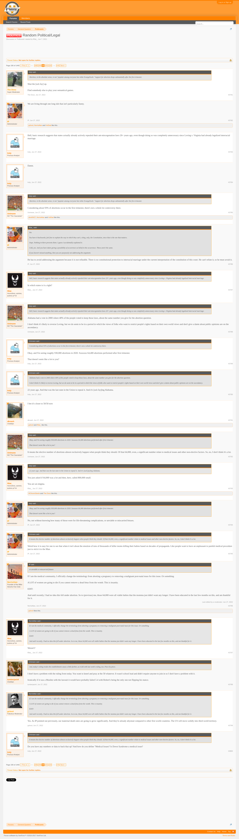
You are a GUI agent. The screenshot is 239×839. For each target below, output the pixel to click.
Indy (9, 153)
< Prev (23, 65)
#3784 (230, 182)
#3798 (230, 684)
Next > (63, 65)
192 (50, 65)
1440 (57, 65)
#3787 (230, 290)
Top (229, 831)
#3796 (230, 606)
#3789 (230, 364)
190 (43, 65)
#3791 (230, 420)
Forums (13, 18)
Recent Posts (25, 22)
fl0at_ (35, 39)
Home (224, 831)
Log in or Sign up (225, 2)
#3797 (230, 653)
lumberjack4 (13, 679)
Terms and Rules (229, 835)
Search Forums (11, 22)
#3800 (230, 751)
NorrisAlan (38, 125)
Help (219, 831)
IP (28, 120)
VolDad (48, 125)
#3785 (230, 212)
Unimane (11, 213)
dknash (10, 421)
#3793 (230, 488)
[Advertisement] (61, 49)
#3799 (230, 725)
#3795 (230, 554)
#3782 (230, 120)
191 (46, 65)
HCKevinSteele (34, 493)
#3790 (230, 394)
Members (25, 18)
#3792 (230, 457)
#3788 (230, 332)
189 (39, 65)
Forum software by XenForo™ (25, 835)
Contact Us (211, 831)
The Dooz (31, 95)
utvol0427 (32, 217)
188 (35, 65)
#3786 (230, 264)
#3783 (230, 152)
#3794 (230, 525)
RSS (233, 831)
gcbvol (31, 125)
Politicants (21, 39)
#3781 (230, 95)
